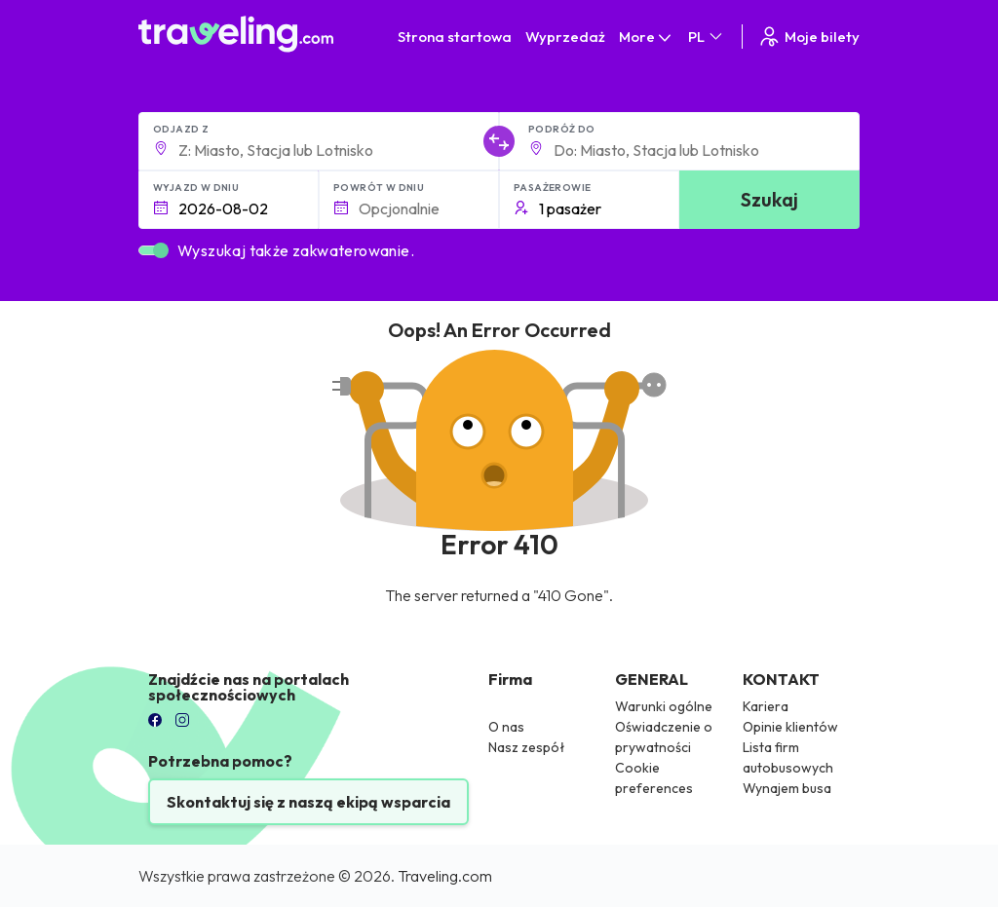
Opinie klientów (790, 727)
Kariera (765, 706)
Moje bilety (808, 36)
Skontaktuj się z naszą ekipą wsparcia (308, 802)
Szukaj (769, 199)
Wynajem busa (787, 788)
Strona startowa (455, 36)
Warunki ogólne (663, 706)
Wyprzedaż (565, 36)
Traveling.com (445, 876)
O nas (506, 727)
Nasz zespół (526, 747)
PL (706, 36)
